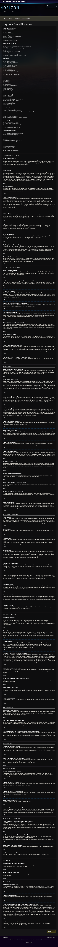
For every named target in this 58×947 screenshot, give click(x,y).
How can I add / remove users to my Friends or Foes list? (15, 117)
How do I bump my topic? (8, 75)
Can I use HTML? (6, 81)
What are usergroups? (7, 97)
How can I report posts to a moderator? (11, 71)
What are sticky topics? (7, 88)
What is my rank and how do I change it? (11, 54)
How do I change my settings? (9, 44)
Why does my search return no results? (11, 123)
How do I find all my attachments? (10, 141)
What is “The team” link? (8, 104)
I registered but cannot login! (9, 33)
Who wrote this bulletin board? (9, 146)
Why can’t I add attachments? (9, 69)
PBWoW (11, 939)
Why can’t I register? (7, 32)
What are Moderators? (7, 96)
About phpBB (49, 887)
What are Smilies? (6, 82)
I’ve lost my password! (7, 37)
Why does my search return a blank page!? (12, 124)
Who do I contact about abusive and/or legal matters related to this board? (18, 148)
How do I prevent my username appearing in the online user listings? (17, 46)
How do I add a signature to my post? (10, 62)
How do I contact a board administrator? (11, 150)
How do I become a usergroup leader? (11, 100)
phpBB (38, 316)
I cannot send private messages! (9, 109)
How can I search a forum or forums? (10, 122)
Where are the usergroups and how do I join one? (13, 99)
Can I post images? (7, 84)
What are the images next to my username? (12, 51)
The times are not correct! (8, 47)
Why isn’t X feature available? (9, 147)
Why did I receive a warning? (9, 70)
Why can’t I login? (6, 35)
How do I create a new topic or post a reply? (12, 59)
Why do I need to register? (8, 29)
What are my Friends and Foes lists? (10, 116)
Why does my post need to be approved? (11, 74)
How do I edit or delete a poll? (9, 66)
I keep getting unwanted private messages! (12, 110)
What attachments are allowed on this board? (12, 140)
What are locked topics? (8, 89)
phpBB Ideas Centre (14, 898)
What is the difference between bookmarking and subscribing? (16, 131)
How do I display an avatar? (8, 52)
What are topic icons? (7, 90)
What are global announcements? (10, 85)
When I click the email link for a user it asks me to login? (14, 55)
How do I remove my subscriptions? (10, 135)
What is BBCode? (6, 80)
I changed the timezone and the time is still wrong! (13, 48)
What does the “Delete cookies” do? (10, 40)
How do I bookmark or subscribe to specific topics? (13, 133)
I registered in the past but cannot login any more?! (13, 36)
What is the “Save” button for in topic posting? (12, 73)
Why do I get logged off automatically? (11, 38)
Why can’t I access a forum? (8, 67)
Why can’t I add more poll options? (10, 65)
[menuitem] (55, 6)
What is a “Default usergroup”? (9, 103)
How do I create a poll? (7, 63)
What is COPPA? (6, 31)
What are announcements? (8, 86)
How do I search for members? (9, 126)
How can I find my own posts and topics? (11, 127)
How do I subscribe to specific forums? (11, 134)
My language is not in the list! (9, 50)
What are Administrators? (8, 95)
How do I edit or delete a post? (9, 61)
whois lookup (49, 907)
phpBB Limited (41, 886)
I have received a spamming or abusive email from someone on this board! (18, 111)
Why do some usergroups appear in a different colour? (14, 102)
